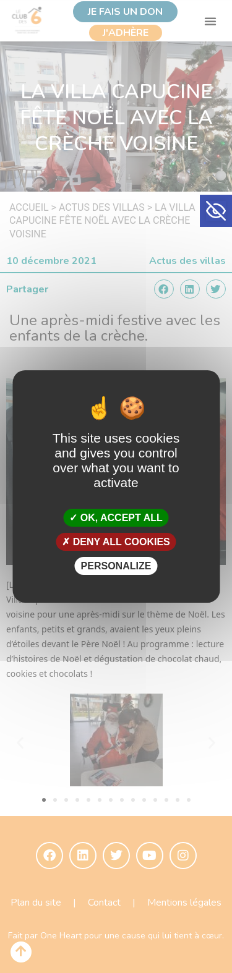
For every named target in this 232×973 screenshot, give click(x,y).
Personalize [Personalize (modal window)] (116, 566)
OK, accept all (115, 517)
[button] (216, 211)
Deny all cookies (116, 542)
